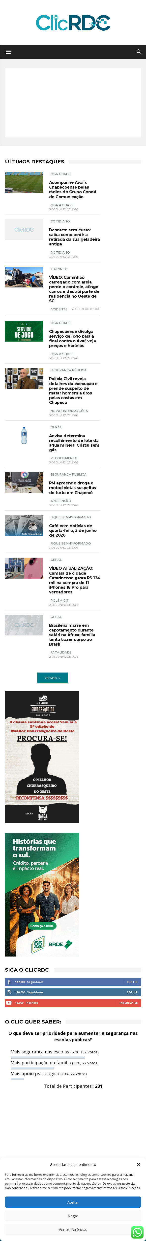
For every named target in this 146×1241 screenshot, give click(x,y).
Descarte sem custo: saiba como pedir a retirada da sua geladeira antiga (74, 237)
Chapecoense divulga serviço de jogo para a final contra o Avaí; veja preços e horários (72, 338)
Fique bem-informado (71, 517)
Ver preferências (73, 1229)
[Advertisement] (73, 102)
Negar (73, 1215)
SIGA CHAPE (61, 174)
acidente (59, 309)
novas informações (69, 411)
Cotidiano (60, 221)
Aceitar (73, 1202)
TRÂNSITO (59, 269)
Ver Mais (52, 678)
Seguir (132, 992)
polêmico (60, 600)
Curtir (132, 982)
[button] (138, 1164)
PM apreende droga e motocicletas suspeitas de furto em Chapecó (72, 488)
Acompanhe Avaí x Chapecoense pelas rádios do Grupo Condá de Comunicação (72, 189)
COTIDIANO (60, 252)
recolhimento (64, 458)
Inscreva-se (128, 1002)
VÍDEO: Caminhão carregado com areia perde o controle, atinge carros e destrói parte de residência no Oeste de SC (74, 289)
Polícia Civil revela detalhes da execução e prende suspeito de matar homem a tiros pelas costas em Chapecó (73, 390)
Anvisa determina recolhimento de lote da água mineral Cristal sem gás (74, 443)
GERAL (56, 427)
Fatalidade (61, 652)
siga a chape (62, 354)
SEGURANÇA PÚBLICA (69, 370)
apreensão (61, 501)
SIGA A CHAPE (62, 205)
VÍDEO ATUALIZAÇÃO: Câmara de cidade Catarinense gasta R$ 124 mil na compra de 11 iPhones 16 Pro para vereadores (74, 580)
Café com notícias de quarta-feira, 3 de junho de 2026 (73, 530)
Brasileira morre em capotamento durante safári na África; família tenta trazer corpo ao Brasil (72, 635)
